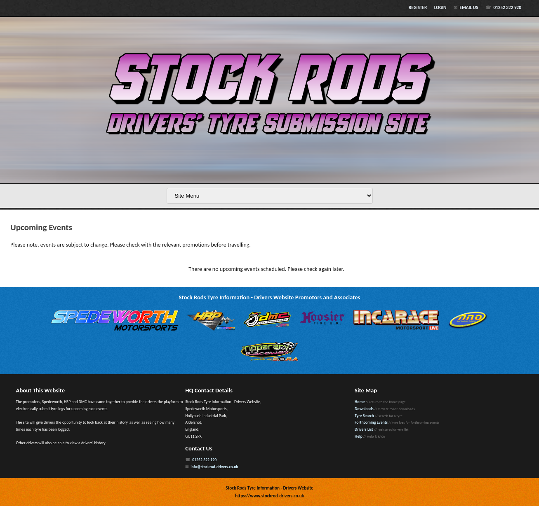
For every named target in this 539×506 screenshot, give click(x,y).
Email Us (469, 7)
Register (418, 7)
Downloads (364, 408)
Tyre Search (364, 415)
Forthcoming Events (371, 422)
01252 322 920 (507, 7)
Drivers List (364, 429)
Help (358, 436)
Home (360, 401)
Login (440, 7)
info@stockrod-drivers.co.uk (214, 466)
